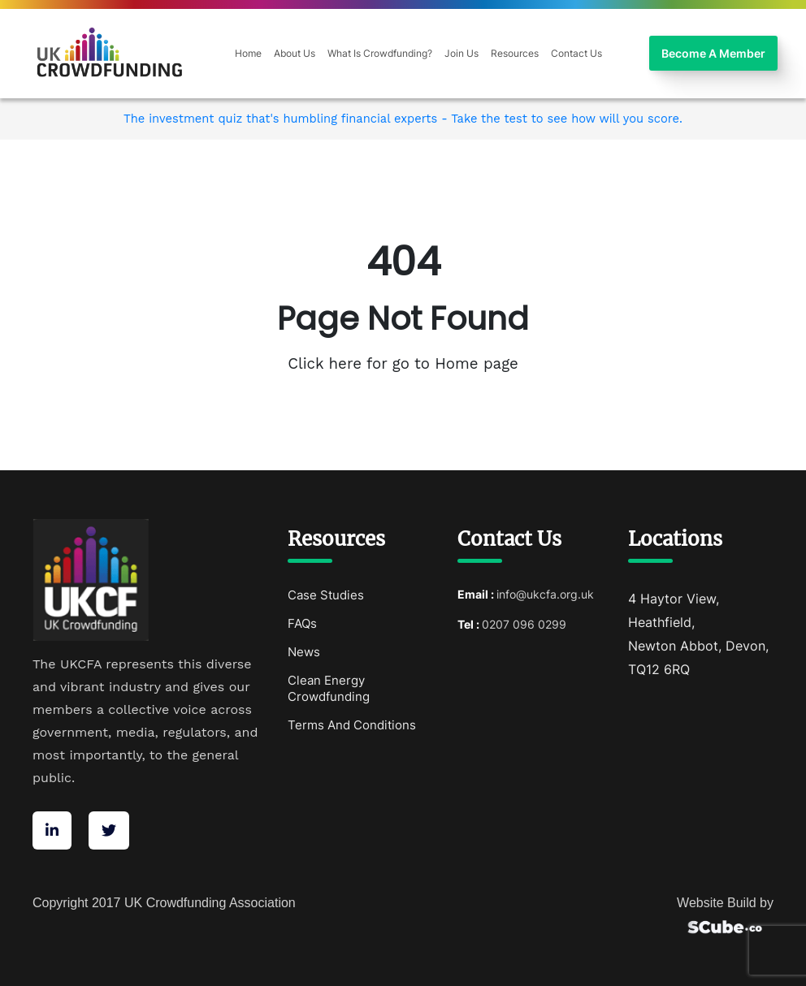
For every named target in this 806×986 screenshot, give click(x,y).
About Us (294, 53)
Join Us (461, 53)
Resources (515, 53)
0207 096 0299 (524, 624)
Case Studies (326, 595)
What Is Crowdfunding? (379, 53)
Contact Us (576, 53)
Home (248, 53)
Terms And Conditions (352, 725)
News (304, 651)
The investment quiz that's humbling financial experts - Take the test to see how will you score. (403, 118)
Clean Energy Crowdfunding (329, 688)
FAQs (302, 623)
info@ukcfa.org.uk (545, 594)
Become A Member (713, 53)
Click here (327, 364)
